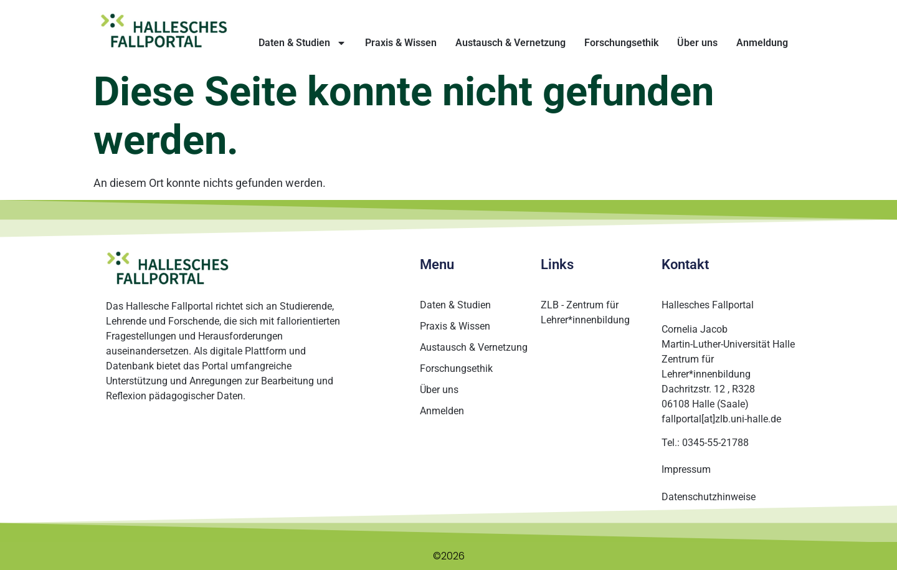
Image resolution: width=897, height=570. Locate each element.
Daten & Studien (302, 43)
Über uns (697, 43)
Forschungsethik (621, 43)
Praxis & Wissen (401, 43)
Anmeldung (762, 43)
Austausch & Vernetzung (510, 43)
